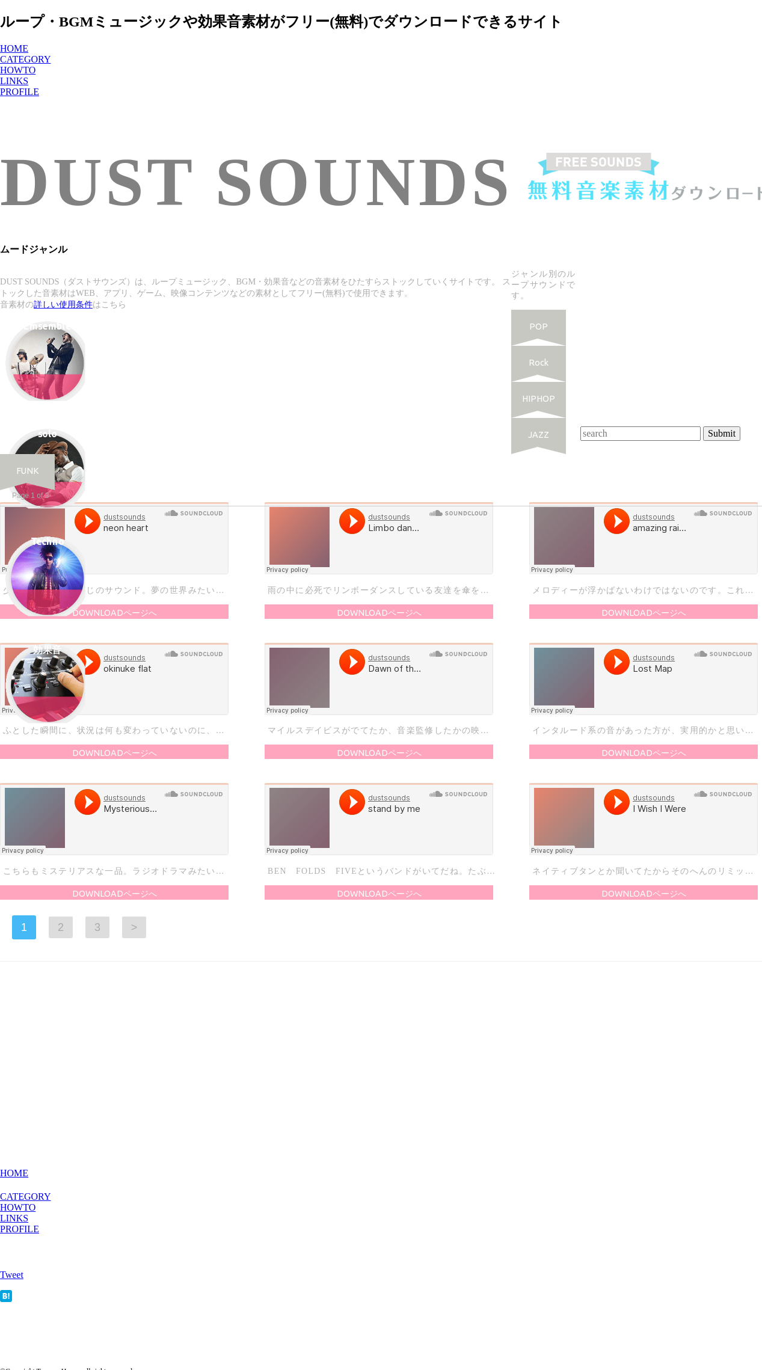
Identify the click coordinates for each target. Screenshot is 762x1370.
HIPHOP (538, 399)
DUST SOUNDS (256, 182)
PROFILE (19, 1229)
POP (538, 326)
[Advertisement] (670, 349)
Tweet (11, 1275)
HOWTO (17, 1207)
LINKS (14, 1218)
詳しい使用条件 (63, 304)
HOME (14, 1173)
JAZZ (538, 435)
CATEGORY (25, 1196)
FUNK (27, 471)
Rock (538, 362)
